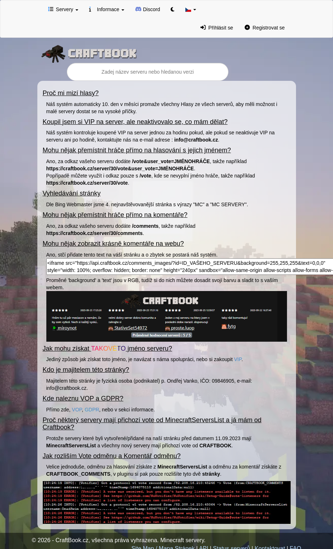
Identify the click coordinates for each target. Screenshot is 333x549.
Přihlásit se (217, 28)
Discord (147, 9)
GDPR (92, 409)
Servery (63, 9)
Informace (106, 9)
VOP (77, 409)
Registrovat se (265, 27)
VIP (237, 359)
